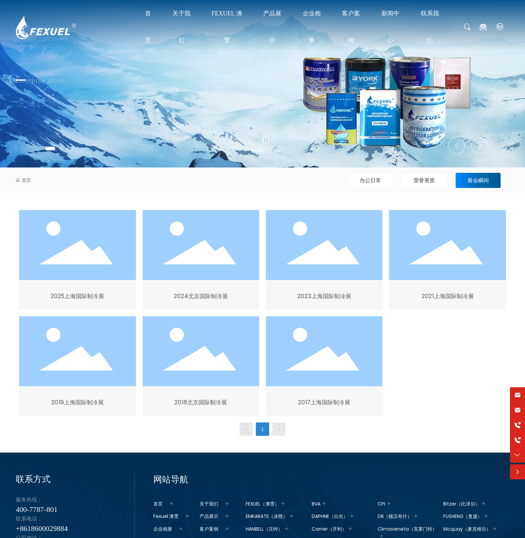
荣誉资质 (424, 180)
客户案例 (209, 529)
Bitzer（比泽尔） (461, 503)
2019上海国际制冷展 (77, 402)
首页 (158, 503)
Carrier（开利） (329, 529)
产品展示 (209, 516)
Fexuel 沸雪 (165, 516)
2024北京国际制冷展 (201, 296)
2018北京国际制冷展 (200, 402)
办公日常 (370, 180)
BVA (316, 503)
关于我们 (209, 503)
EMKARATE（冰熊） (267, 516)
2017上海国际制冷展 (324, 402)
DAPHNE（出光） (330, 516)
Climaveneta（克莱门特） (407, 529)
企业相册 (162, 529)
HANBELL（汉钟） (264, 529)
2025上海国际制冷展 (77, 296)
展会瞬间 (478, 180)
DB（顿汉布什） (395, 516)
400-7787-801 (37, 509)
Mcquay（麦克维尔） (467, 529)
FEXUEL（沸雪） (262, 503)
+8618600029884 (42, 528)
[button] (50, 148)
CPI (381, 503)
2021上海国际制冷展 (448, 296)
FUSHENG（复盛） (462, 516)
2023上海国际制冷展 (324, 296)
